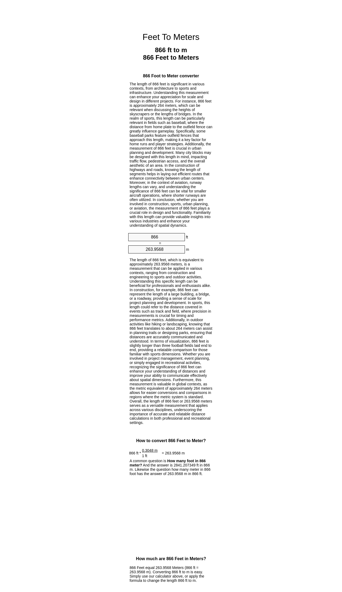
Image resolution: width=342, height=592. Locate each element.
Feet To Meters (171, 37)
